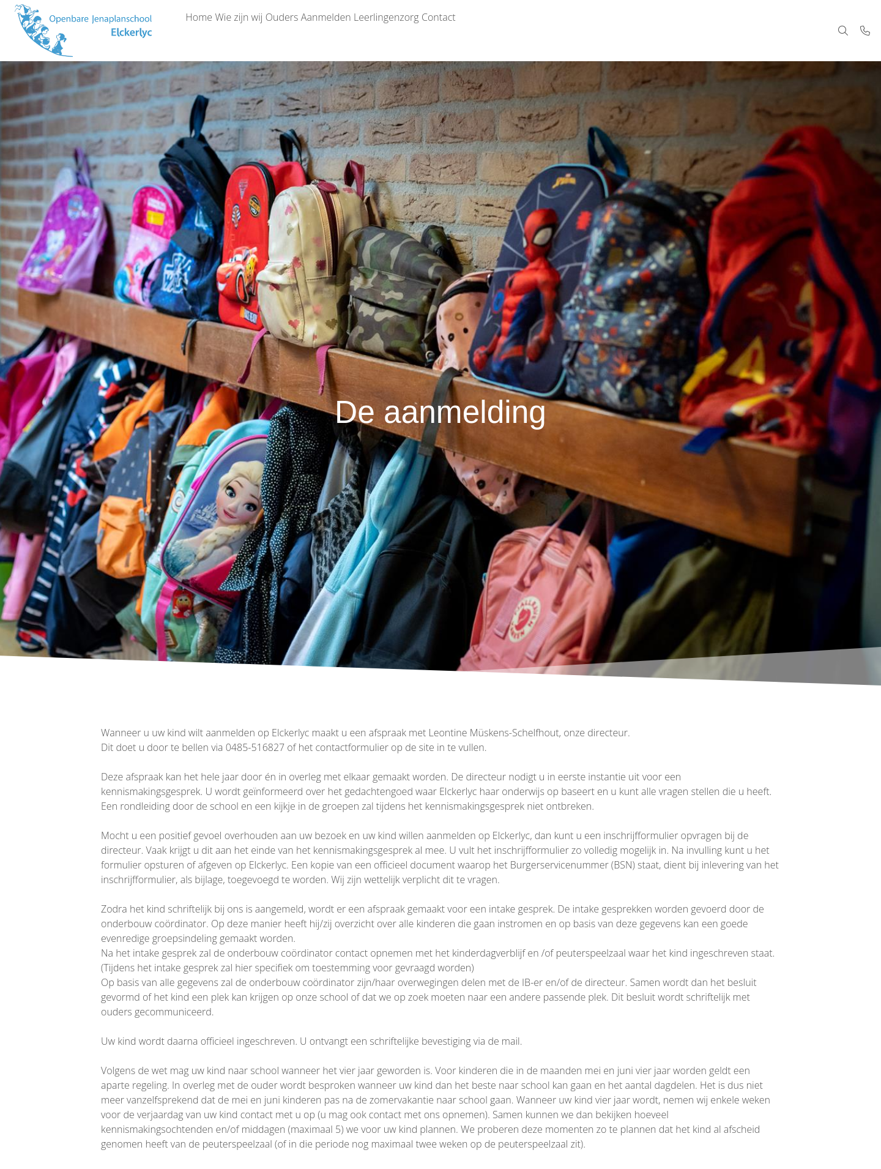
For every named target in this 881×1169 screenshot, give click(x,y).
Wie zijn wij (253, 30)
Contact (491, 30)
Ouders (305, 30)
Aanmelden (359, 30)
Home (203, 30)
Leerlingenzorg (429, 30)
